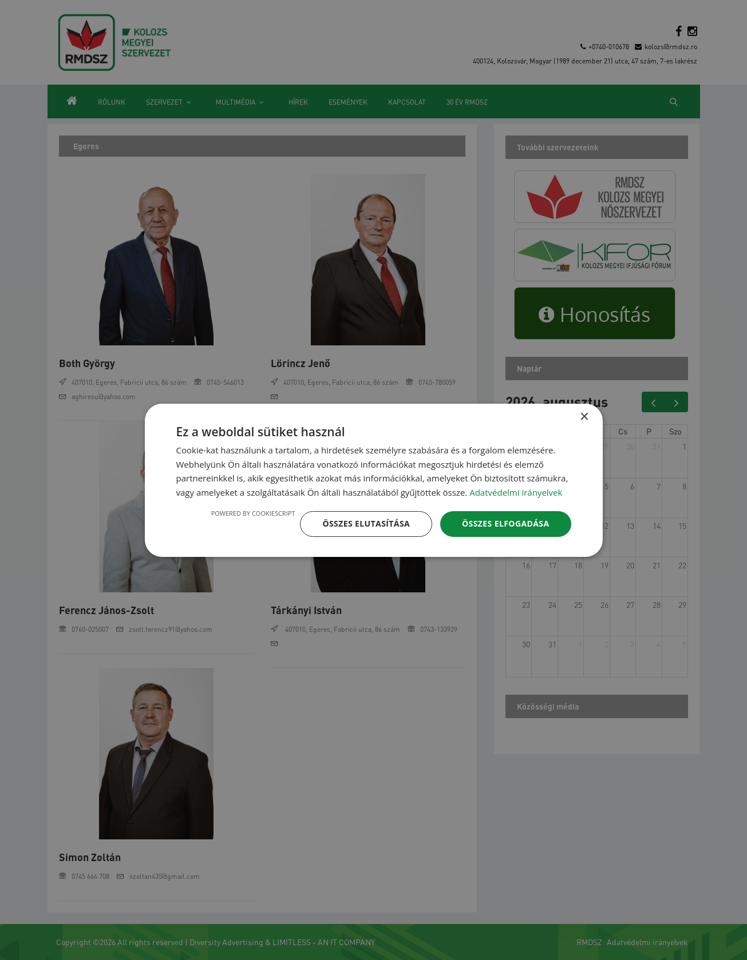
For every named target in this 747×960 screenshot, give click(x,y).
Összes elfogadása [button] (505, 523)
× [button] (584, 416)
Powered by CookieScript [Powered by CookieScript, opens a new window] (253, 513)
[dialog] (374, 479)
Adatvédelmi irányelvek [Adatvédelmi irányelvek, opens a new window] (515, 492)
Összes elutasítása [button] (366, 523)
